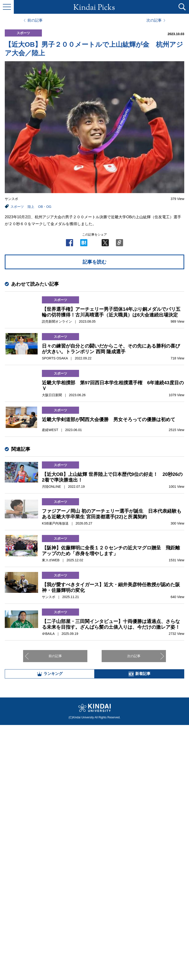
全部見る (94, 904)
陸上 (31, 207)
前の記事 (35, 20)
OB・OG (44, 207)
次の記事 (154, 20)
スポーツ (17, 207)
